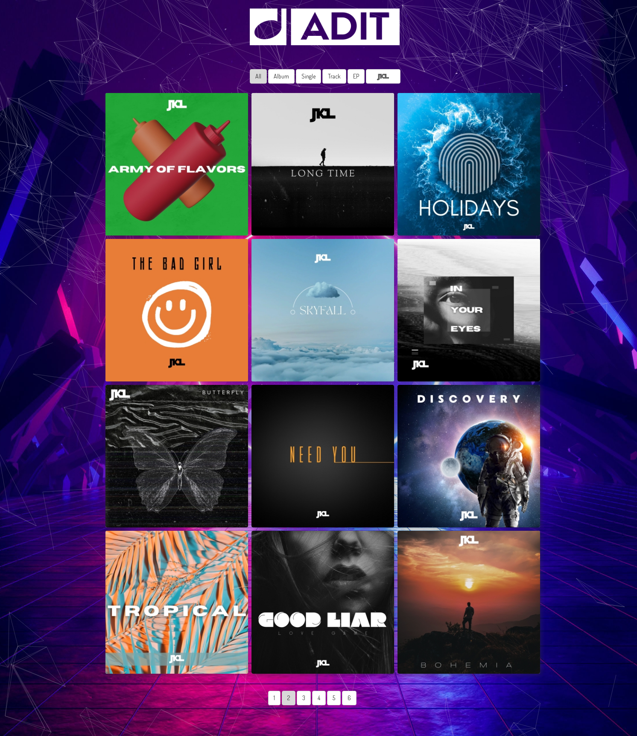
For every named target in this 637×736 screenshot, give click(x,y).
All (258, 76)
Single (308, 76)
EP (356, 76)
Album (281, 76)
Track (334, 76)
